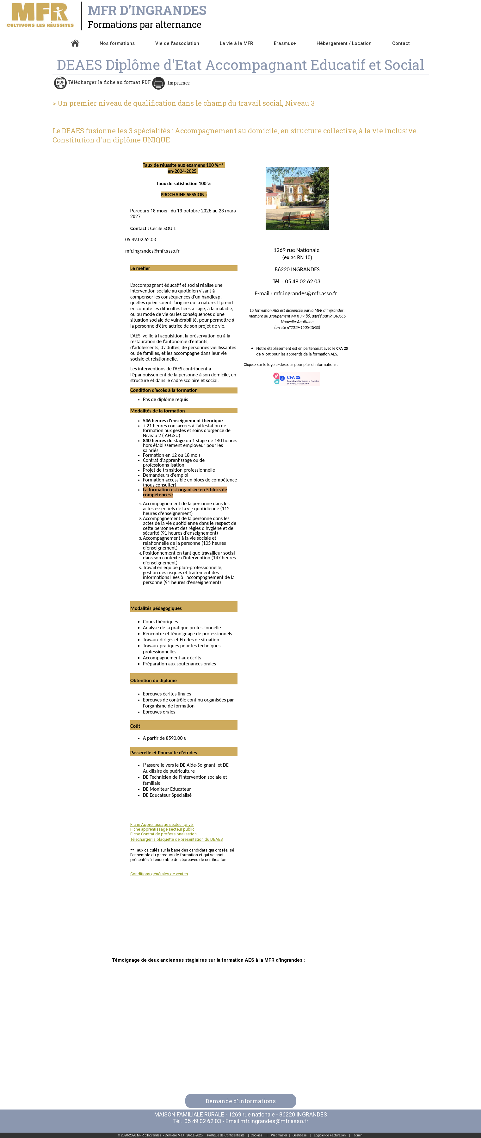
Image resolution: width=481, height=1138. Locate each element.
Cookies (256, 1135)
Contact (401, 43)
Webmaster (279, 1135)
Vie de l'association (177, 43)
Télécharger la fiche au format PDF (109, 82)
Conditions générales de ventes (159, 873)
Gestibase (300, 1135)
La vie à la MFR (236, 43)
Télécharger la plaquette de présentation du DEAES (176, 839)
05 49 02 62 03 (202, 1121)
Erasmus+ (285, 43)
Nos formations (117, 43)
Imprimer (178, 82)
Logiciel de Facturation (330, 1135)
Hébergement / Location (344, 43)
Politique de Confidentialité (225, 1135)
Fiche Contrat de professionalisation (164, 834)
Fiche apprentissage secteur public (162, 829)
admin (358, 1135)
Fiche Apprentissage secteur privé (162, 824)
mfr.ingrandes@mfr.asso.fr (274, 1121)
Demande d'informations (240, 1101)
